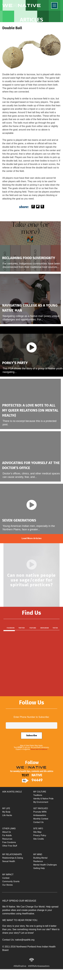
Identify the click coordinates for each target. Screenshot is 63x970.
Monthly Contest (40, 819)
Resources (7, 839)
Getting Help (39, 868)
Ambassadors (39, 816)
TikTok (55, 628)
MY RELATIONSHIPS (12, 855)
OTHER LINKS (9, 829)
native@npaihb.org (24, 940)
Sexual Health (8, 862)
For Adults (7, 836)
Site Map (37, 832)
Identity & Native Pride (43, 799)
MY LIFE (6, 809)
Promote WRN (39, 812)
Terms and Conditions (38, 749)
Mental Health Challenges (45, 865)
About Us (6, 832)
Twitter (21, 628)
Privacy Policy (39, 836)
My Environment (40, 802)
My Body (6, 812)
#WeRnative (20, 966)
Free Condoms (9, 843)
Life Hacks (7, 816)
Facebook (11, 628)
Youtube (32, 628)
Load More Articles (32, 538)
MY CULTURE (39, 792)
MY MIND (37, 855)
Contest (5, 878)
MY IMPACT (7, 875)
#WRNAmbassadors (38, 966)
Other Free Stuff (9, 846)
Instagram (44, 628)
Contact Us (38, 822)
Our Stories (7, 885)
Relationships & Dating (12, 858)
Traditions (37, 795)
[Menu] (54, 5)
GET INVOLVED (40, 809)
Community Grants (10, 882)
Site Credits (38, 839)
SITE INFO (38, 829)
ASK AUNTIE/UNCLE (12, 792)
